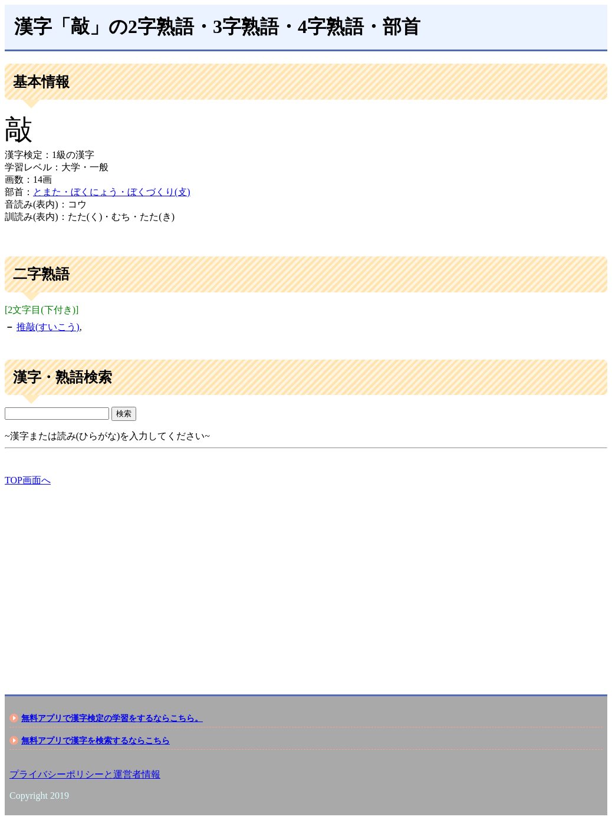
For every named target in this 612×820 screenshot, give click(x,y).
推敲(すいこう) (48, 327)
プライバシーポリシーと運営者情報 (84, 774)
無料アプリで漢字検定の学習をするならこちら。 (112, 718)
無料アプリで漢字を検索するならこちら (95, 740)
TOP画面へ (28, 480)
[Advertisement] (306, 580)
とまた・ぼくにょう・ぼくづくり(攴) (111, 192)
